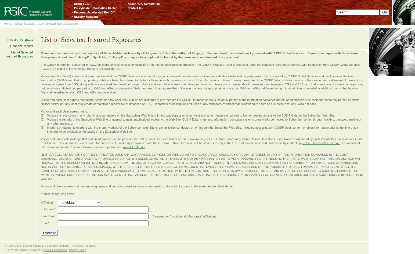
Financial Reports (21, 46)
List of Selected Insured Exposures (58, 23)
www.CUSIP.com (134, 147)
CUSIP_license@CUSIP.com (321, 143)
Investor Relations (24, 23)
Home (8, 23)
